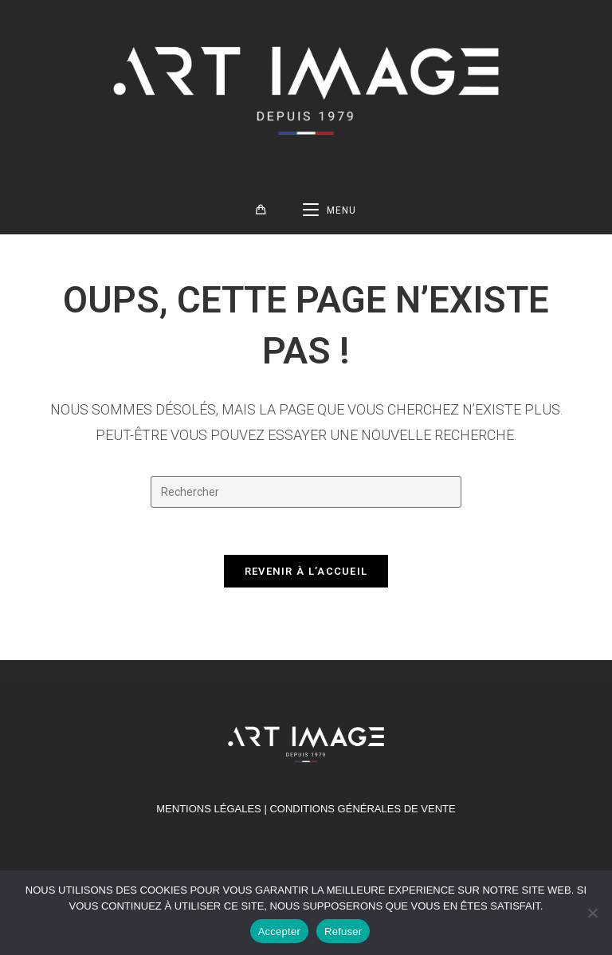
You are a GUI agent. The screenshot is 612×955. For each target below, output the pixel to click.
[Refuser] (592, 913)
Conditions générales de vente (362, 813)
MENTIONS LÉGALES (208, 813)
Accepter (279, 931)
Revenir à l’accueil (306, 576)
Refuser (343, 931)
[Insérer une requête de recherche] (306, 495)
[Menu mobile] (329, 214)
